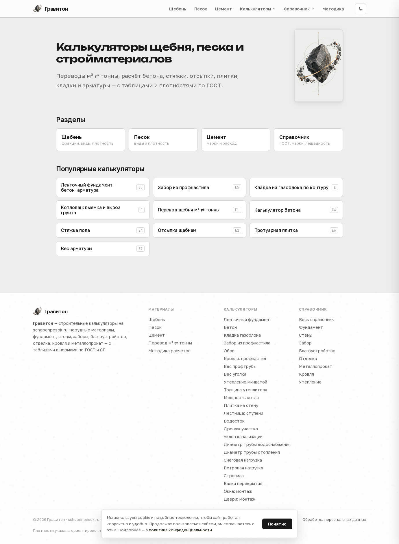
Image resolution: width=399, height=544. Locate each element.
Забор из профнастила (247, 342)
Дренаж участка (241, 428)
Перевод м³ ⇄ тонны (170, 342)
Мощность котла (241, 397)
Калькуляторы (258, 8)
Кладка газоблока (242, 335)
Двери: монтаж (239, 499)
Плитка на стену (241, 405)
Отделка (308, 358)
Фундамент (311, 327)
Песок (200, 8)
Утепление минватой (245, 381)
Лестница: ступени (243, 413)
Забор (305, 342)
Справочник (299, 8)
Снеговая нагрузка (243, 460)
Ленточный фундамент (247, 319)
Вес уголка (235, 374)
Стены (305, 335)
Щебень (177, 8)
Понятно (277, 523)
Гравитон (50, 311)
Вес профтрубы (240, 366)
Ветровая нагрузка (243, 467)
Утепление (310, 381)
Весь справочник (316, 319)
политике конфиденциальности (180, 530)
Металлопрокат (315, 366)
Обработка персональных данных (334, 519)
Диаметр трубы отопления (252, 452)
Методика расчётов (169, 350)
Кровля (306, 374)
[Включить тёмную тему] (360, 8)
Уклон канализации (243, 436)
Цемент (223, 8)
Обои (229, 350)
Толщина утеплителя (245, 389)
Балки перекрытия (243, 483)
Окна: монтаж (238, 491)
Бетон (230, 327)
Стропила (234, 475)
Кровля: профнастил (245, 358)
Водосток (234, 420)
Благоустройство (317, 350)
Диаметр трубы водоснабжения (257, 444)
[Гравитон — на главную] (50, 8)
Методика (333, 8)
